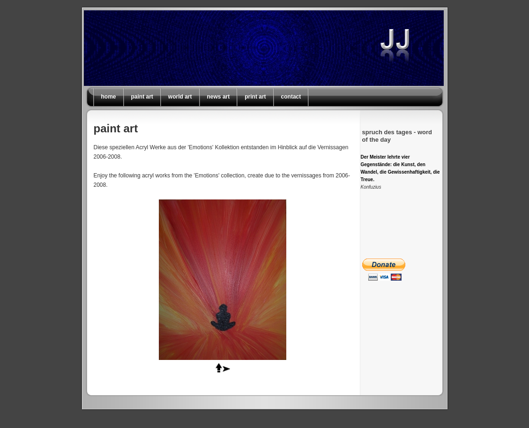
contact (291, 96)
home (108, 96)
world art (180, 96)
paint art (142, 96)
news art (218, 96)
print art (255, 96)
